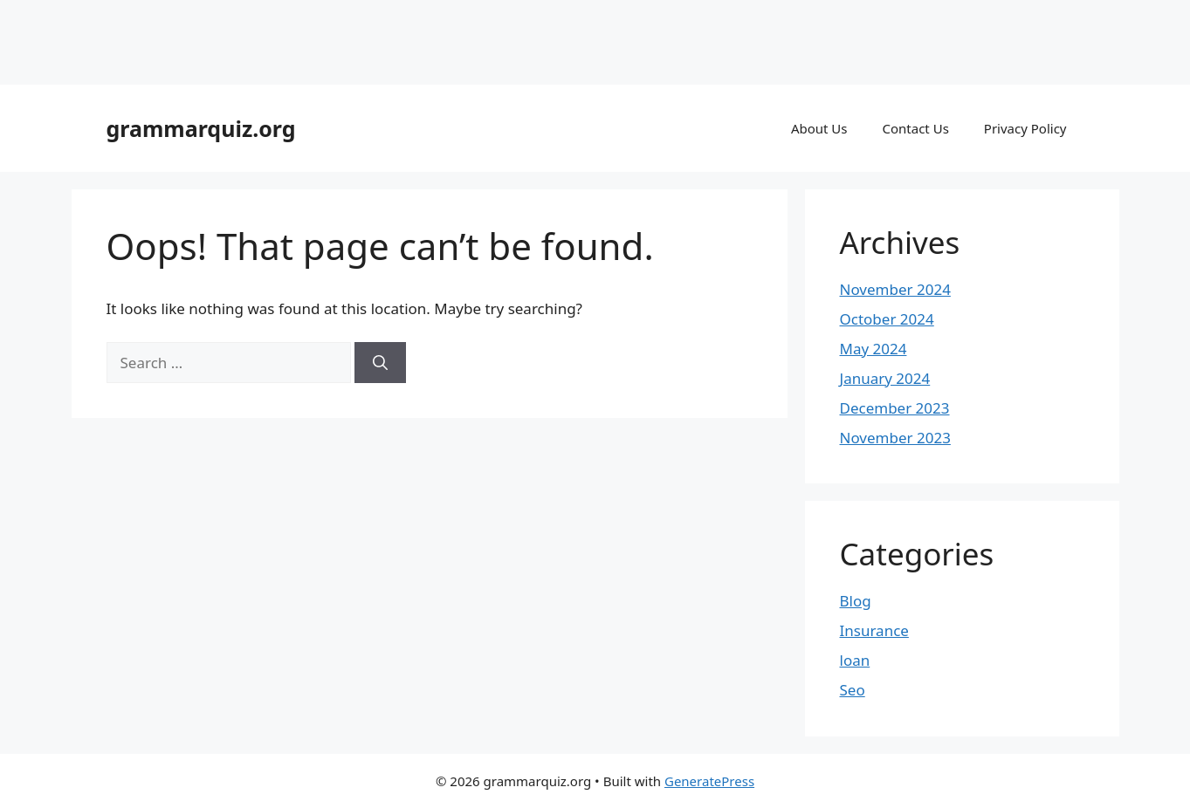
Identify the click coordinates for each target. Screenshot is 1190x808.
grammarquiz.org (201, 128)
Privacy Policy (1025, 128)
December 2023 (895, 408)
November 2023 (895, 438)
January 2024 (885, 378)
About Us (819, 128)
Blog (855, 601)
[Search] (380, 363)
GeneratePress (709, 781)
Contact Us (916, 128)
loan (855, 660)
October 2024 (887, 319)
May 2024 (873, 349)
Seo (852, 690)
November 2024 (895, 289)
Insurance (874, 630)
